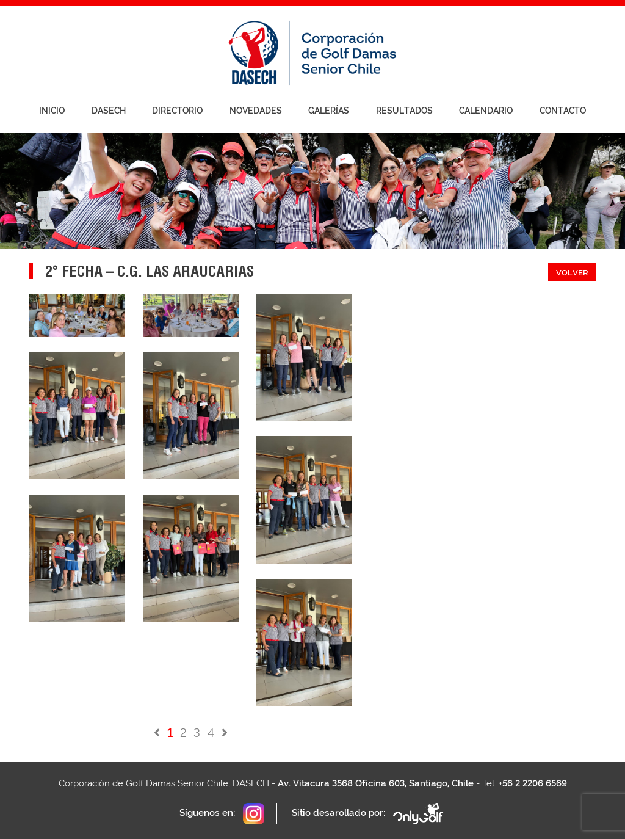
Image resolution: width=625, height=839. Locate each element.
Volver (572, 272)
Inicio (52, 110)
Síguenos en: (221, 813)
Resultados (404, 110)
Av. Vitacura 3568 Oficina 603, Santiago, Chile (376, 783)
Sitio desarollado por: (368, 813)
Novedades (255, 110)
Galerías (328, 110)
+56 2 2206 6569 (533, 783)
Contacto (563, 110)
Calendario (486, 110)
